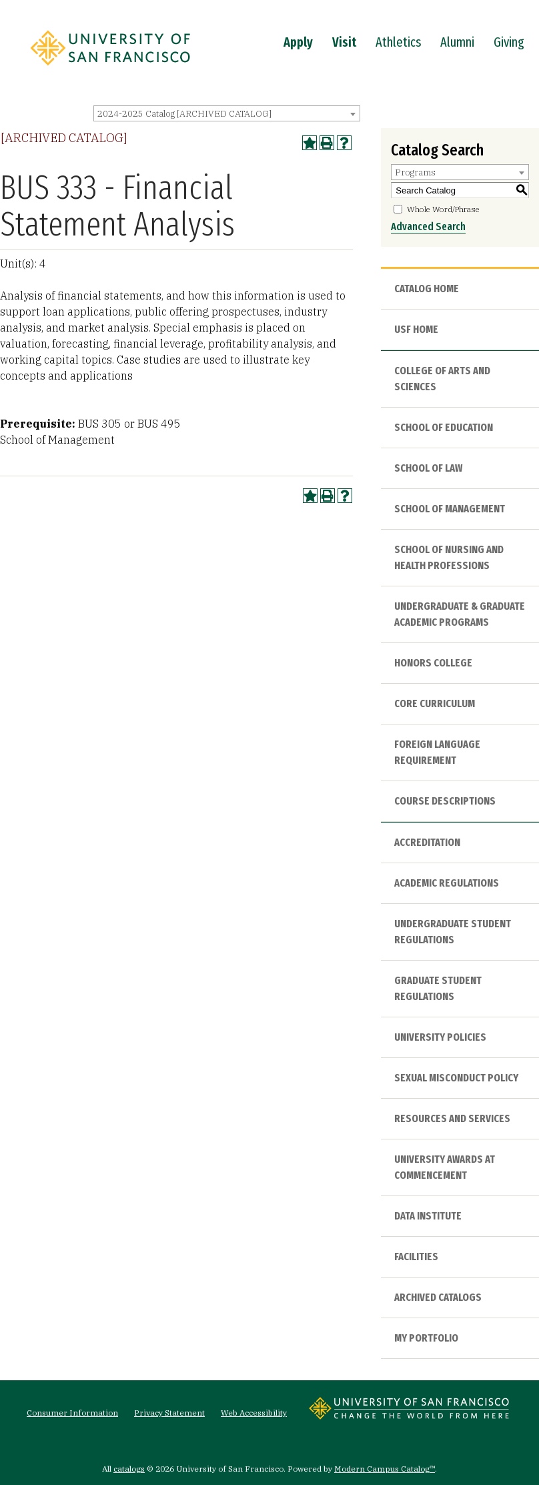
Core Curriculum (434, 703)
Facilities (416, 1256)
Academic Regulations (446, 883)
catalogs (129, 1469)
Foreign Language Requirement (437, 752)
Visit (344, 42)
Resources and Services (452, 1118)
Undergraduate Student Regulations (452, 931)
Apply (298, 42)
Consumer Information (72, 1413)
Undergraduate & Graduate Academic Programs (459, 614)
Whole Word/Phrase (443, 209)
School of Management (449, 508)
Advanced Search (428, 226)
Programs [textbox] (415, 172)
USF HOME (416, 329)
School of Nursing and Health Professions (449, 557)
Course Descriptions (445, 801)
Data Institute (428, 1215)
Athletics (398, 42)
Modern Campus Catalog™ (384, 1469)
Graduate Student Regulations (438, 988)
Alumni (457, 42)
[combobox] (226, 113)
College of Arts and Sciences (442, 378)
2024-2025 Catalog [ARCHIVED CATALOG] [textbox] (184, 113)
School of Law (428, 468)
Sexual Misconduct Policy (456, 1077)
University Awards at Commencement (444, 1167)
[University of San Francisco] (110, 68)
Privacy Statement (169, 1413)
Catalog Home (426, 288)
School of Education (443, 427)
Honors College (433, 662)
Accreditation (427, 842)
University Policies (440, 1037)
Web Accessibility (254, 1413)
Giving (509, 42)
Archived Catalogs (438, 1297)
